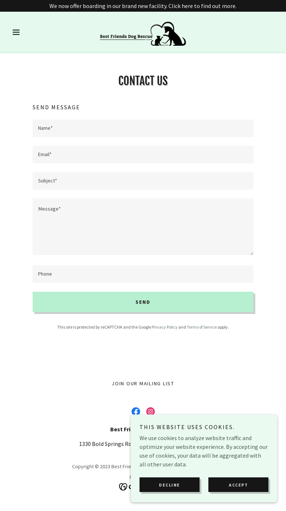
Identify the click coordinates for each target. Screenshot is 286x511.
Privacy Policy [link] (165, 327)
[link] (143, 32)
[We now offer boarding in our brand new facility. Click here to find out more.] (143, 5)
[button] (29, 32)
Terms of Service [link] (202, 327)
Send (142, 302)
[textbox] (143, 128)
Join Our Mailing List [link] (143, 383)
